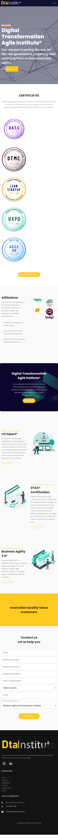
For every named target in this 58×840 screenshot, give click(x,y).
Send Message (29, 716)
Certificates (6, 783)
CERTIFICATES (7, 69)
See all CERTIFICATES (29, 274)
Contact (5, 785)
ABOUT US (28, 400)
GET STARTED (7, 463)
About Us (5, 780)
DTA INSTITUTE (36, 823)
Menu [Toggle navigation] (54, 3)
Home (4, 778)
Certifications (6, 788)
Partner (4, 791)
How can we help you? (10, 701)
